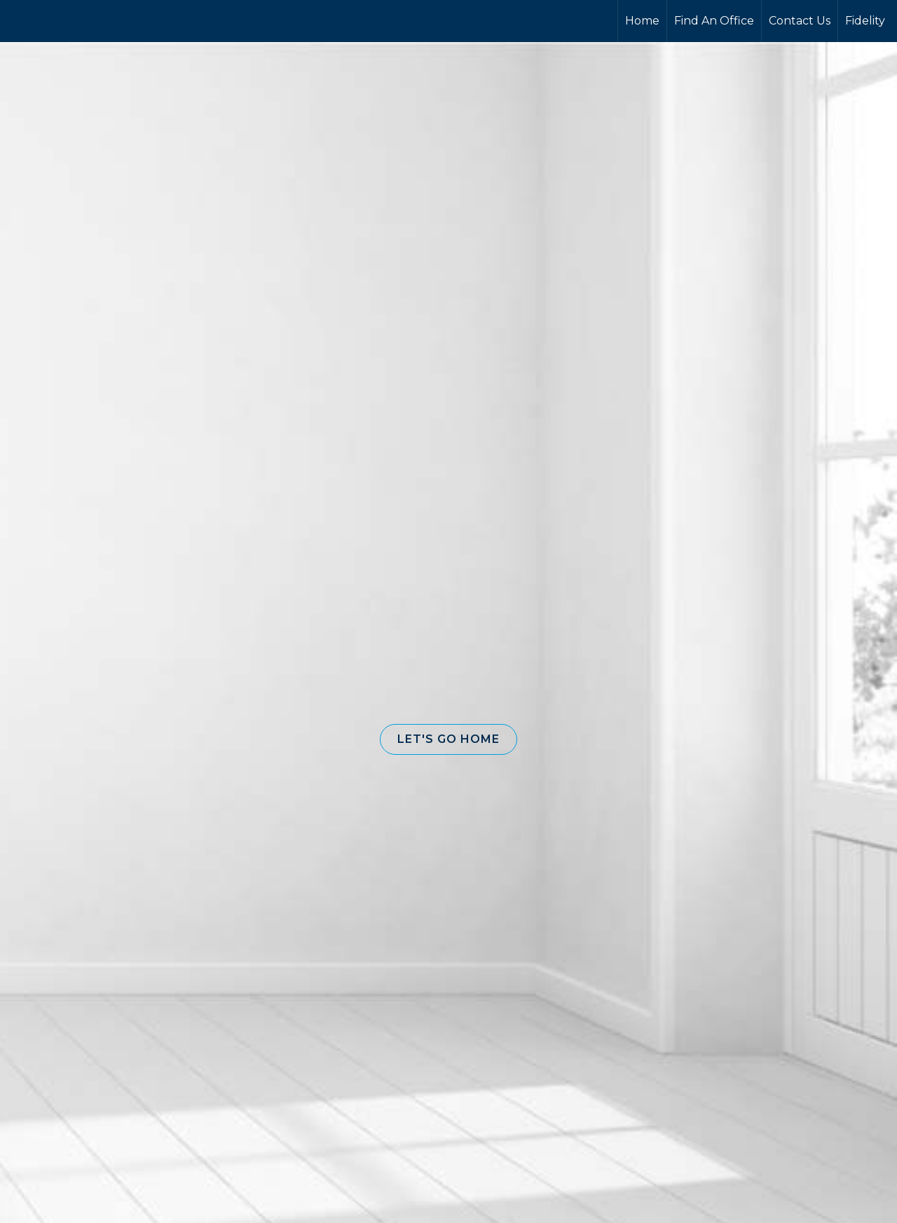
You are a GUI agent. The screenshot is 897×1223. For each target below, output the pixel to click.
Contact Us (799, 20)
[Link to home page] (63, 21)
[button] (448, 739)
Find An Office (714, 20)
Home (642, 20)
